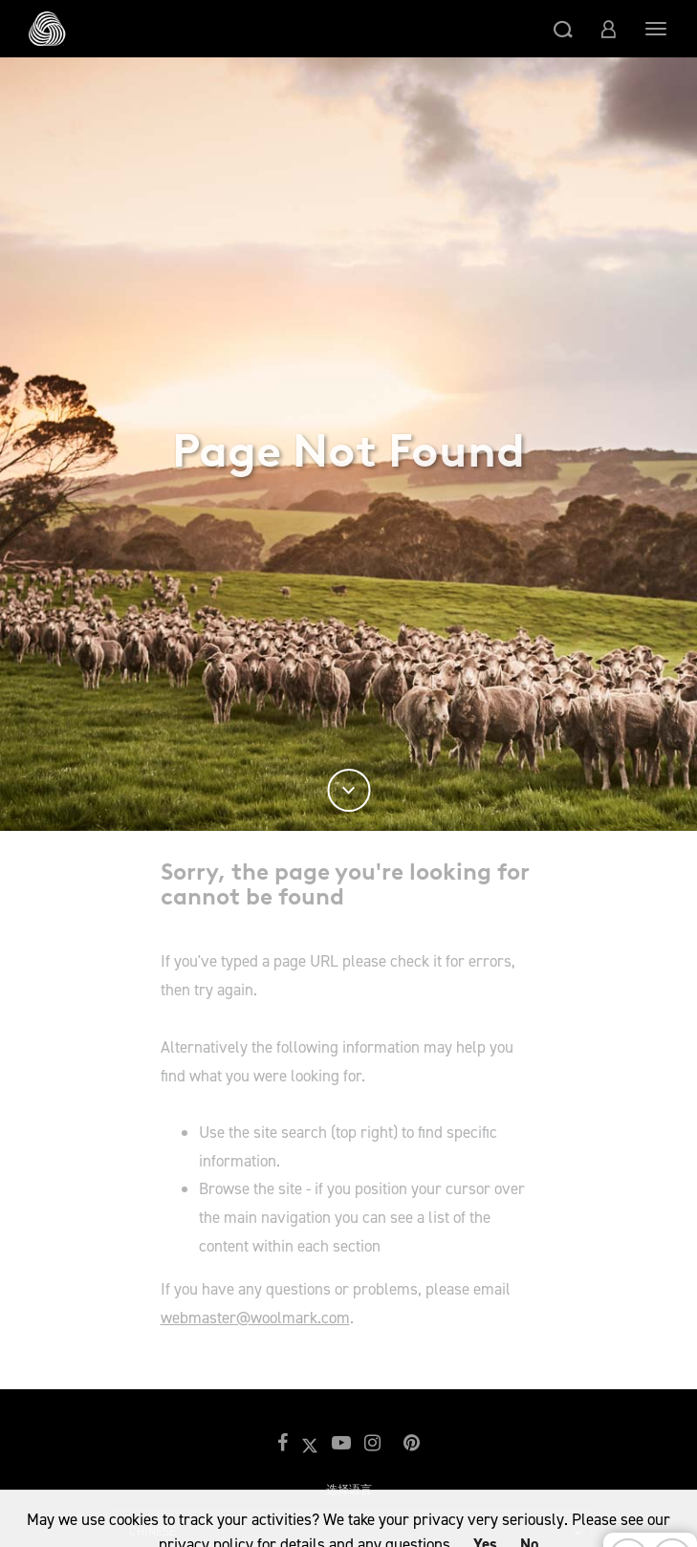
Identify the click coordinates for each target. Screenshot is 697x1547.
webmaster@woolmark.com (255, 1317)
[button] (563, 28)
